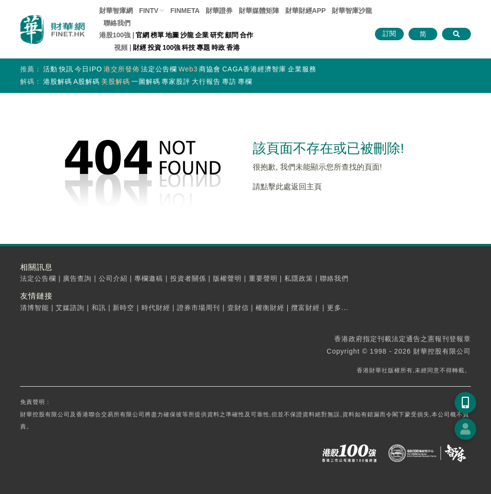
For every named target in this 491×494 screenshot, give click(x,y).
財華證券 (219, 10)
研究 (216, 35)
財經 (139, 47)
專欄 (245, 81)
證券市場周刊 (198, 307)
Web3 (188, 69)
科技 (188, 47)
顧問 (231, 35)
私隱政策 (298, 278)
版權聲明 (227, 278)
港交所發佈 (122, 69)
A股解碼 (86, 81)
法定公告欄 (159, 69)
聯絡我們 (117, 23)
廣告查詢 (77, 278)
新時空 (123, 307)
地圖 (172, 35)
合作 (246, 35)
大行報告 (206, 81)
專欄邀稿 (148, 278)
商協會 (210, 69)
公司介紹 (113, 278)
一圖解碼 (145, 81)
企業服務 (302, 69)
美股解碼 (115, 81)
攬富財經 (305, 307)
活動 (50, 69)
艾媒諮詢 (70, 307)
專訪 (229, 81)
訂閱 (389, 33)
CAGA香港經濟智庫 (254, 69)
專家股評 (176, 81)
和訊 (99, 307)
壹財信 (238, 307)
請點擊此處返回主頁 (287, 187)
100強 (171, 47)
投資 (154, 47)
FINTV (148, 10)
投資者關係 (188, 278)
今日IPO (88, 69)
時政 (218, 47)
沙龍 (187, 35)
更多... (338, 307)
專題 (203, 47)
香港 (233, 47)
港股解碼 (57, 81)
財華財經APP (305, 10)
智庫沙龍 (352, 10)
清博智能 (34, 307)
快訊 (66, 69)
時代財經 (155, 307)
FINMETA (184, 10)
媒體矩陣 (259, 10)
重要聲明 (263, 278)
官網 (142, 35)
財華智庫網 (116, 10)
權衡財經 (270, 307)
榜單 (157, 35)
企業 (202, 35)
